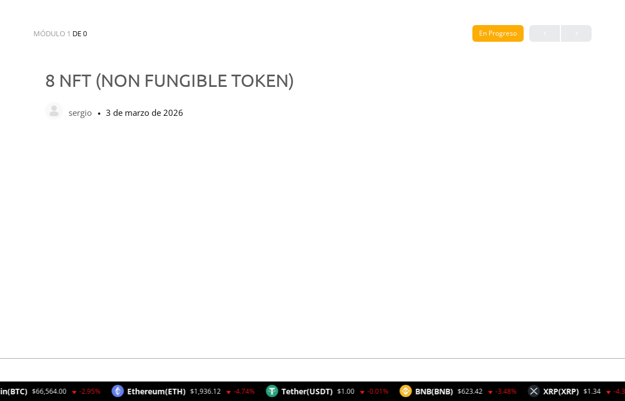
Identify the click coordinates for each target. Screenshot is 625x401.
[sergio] (54, 112)
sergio (81, 112)
